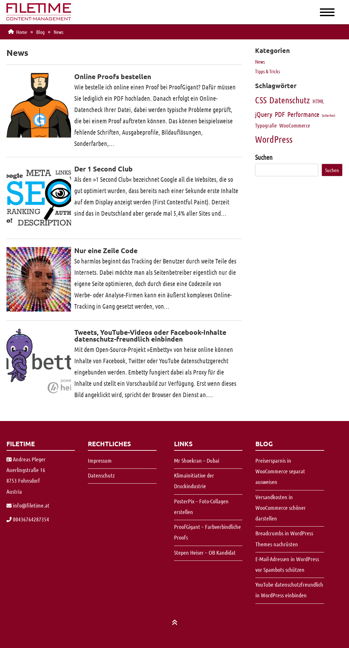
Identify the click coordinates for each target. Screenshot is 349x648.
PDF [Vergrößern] (280, 114)
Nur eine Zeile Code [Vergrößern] (106, 250)
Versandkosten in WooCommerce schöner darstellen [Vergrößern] (280, 507)
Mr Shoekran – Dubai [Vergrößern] (196, 460)
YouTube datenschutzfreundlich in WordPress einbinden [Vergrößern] (289, 590)
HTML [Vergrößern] (318, 101)
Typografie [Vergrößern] (266, 125)
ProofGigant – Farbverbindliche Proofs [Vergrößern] (207, 532)
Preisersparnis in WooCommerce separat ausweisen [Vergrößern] (280, 471)
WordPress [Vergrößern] (274, 139)
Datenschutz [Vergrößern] (289, 100)
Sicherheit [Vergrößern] (328, 115)
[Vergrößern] (38, 18)
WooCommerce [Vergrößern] (294, 125)
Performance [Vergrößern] (303, 114)
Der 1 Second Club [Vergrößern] (103, 168)
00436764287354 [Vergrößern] (27, 519)
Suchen (263, 157)
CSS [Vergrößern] (261, 100)
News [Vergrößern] (260, 61)
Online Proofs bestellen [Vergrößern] (112, 76)
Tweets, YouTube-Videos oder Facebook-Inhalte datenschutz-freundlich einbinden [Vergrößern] (150, 335)
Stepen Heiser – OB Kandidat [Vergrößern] (205, 552)
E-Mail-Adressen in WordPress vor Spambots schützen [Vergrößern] (287, 564)
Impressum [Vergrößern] (100, 460)
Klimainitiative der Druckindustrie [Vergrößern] (194, 480)
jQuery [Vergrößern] (263, 114)
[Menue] (320, 12)
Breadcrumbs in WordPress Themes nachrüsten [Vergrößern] (284, 538)
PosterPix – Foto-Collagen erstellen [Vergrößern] (201, 506)
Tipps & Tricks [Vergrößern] (267, 71)
